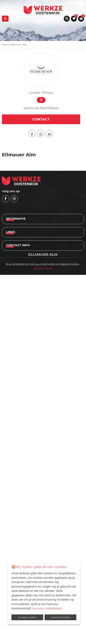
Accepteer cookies (27, 617)
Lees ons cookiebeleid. (47, 608)
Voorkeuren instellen (60, 617)
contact (41, 119)
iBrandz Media (43, 268)
